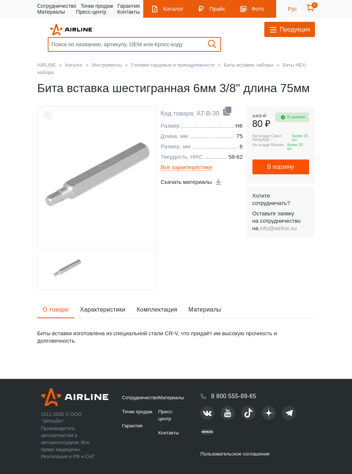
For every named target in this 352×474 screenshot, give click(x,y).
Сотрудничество (56, 6)
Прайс (217, 9)
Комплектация (157, 309)
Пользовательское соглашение (234, 454)
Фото (257, 9)
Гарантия (129, 6)
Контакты (128, 12)
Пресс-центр (91, 12)
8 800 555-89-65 (233, 396)
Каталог (173, 9)
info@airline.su (278, 228)
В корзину (280, 167)
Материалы (51, 12)
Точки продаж (97, 6)
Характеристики (102, 309)
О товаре (56, 309)
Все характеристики (186, 167)
